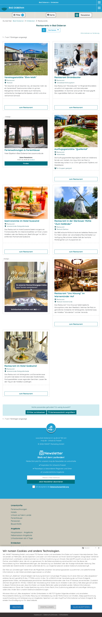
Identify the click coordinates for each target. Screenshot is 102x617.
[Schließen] (98, 548)
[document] (51, 577)
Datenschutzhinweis (51, 615)
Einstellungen (47, 607)
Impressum (38, 615)
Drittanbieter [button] (63, 615)
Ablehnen (16, 607)
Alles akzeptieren (81, 607)
